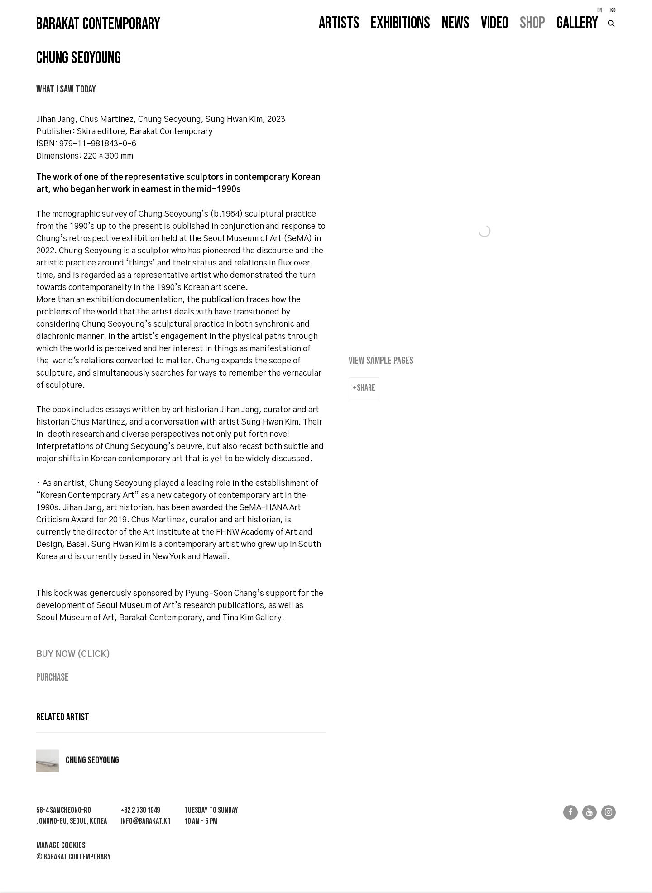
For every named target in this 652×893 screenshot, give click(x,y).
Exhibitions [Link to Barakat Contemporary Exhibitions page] (400, 23)
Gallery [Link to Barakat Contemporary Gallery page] (577, 23)
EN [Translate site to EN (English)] (599, 10)
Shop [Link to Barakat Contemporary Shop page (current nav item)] (532, 23)
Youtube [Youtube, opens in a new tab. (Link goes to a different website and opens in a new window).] (589, 812)
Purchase (52, 677)
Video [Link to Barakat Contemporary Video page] (494, 23)
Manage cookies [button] (61, 845)
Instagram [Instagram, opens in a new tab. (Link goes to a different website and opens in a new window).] (608, 812)
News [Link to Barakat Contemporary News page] (455, 23)
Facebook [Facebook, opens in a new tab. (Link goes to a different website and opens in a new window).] (570, 812)
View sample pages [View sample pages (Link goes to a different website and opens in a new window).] (381, 361)
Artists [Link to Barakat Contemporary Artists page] (339, 23)
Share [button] (366, 387)
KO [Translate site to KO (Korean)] (613, 10)
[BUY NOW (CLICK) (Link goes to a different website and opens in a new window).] (73, 655)
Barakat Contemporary (98, 24)
